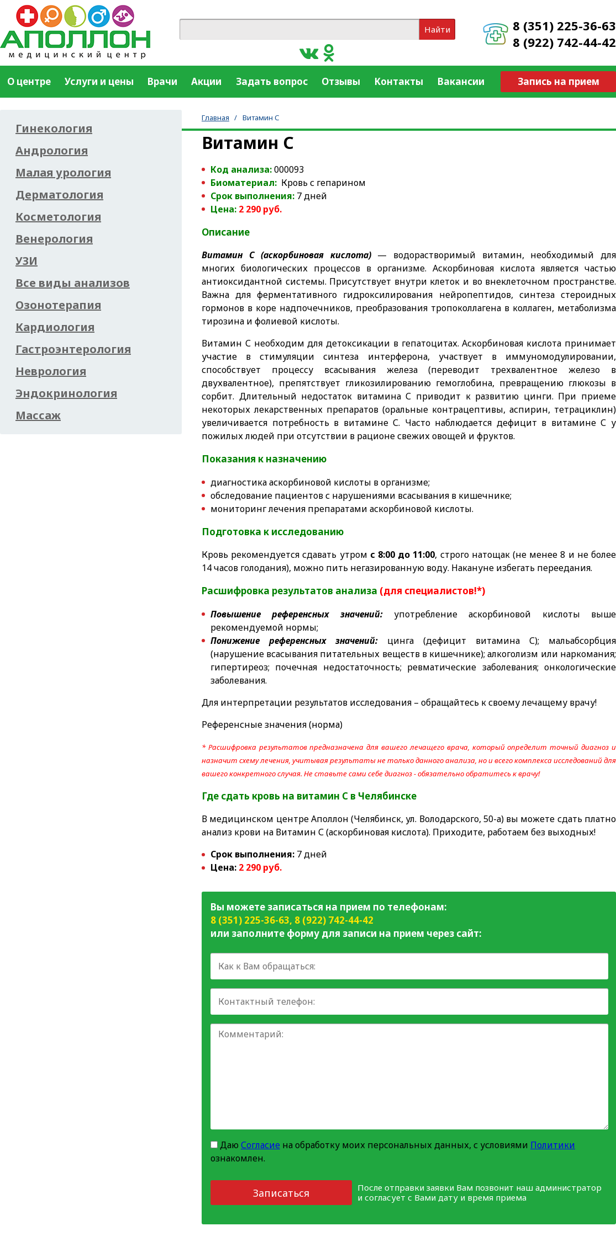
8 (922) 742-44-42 (564, 42)
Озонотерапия (58, 305)
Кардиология (54, 327)
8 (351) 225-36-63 (564, 25)
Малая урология (63, 172)
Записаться (281, 1193)
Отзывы (341, 81)
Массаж (38, 415)
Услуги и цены (99, 81)
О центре (29, 81)
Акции (206, 81)
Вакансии (461, 81)
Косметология (58, 216)
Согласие (260, 1145)
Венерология (54, 238)
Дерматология (59, 194)
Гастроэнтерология (73, 349)
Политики (552, 1145)
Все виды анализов (72, 283)
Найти (437, 29)
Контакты (398, 81)
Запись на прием (558, 81)
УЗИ (26, 260)
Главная (215, 117)
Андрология (51, 150)
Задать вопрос (272, 81)
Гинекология (53, 128)
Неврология (50, 371)
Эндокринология (66, 393)
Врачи (162, 81)
